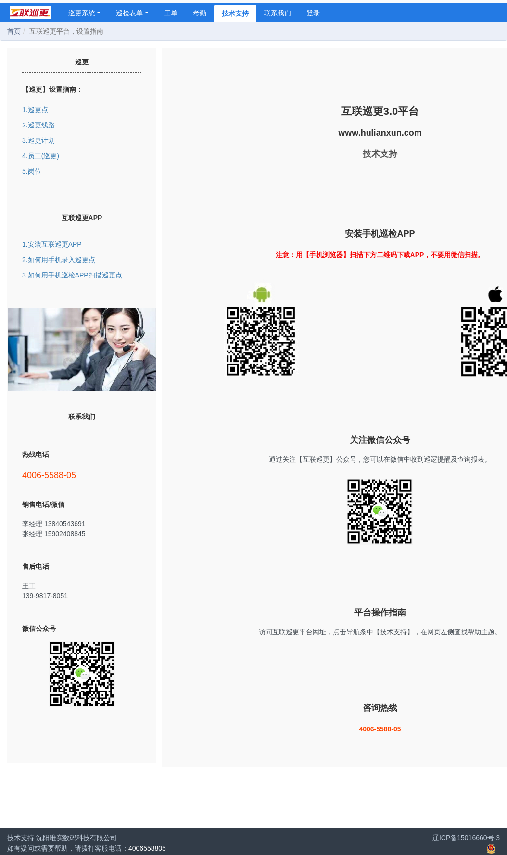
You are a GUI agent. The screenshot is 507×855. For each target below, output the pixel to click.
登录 (313, 13)
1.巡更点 (35, 109)
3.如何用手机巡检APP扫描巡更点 (72, 275)
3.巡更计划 (38, 140)
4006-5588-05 (81, 475)
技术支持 (235, 13)
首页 (14, 31)
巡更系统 (84, 13)
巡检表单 (132, 13)
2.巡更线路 (38, 125)
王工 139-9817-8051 (81, 590)
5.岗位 (31, 171)
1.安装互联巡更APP (52, 244)
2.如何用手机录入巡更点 (58, 260)
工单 (170, 13)
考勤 (199, 13)
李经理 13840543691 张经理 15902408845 (81, 528)
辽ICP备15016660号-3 (466, 838)
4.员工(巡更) (40, 156)
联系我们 (277, 13)
